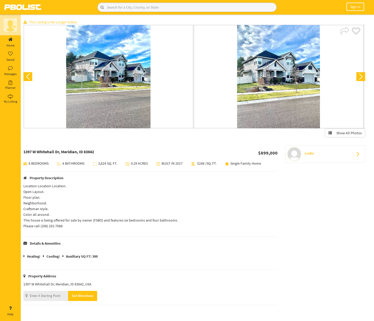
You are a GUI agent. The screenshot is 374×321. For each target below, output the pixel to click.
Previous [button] (29, 76)
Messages (10, 71)
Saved (10, 57)
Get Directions (84, 296)
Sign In (355, 6)
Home (10, 42)
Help (10, 311)
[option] (110, 77)
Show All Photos (345, 133)
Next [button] (360, 76)
